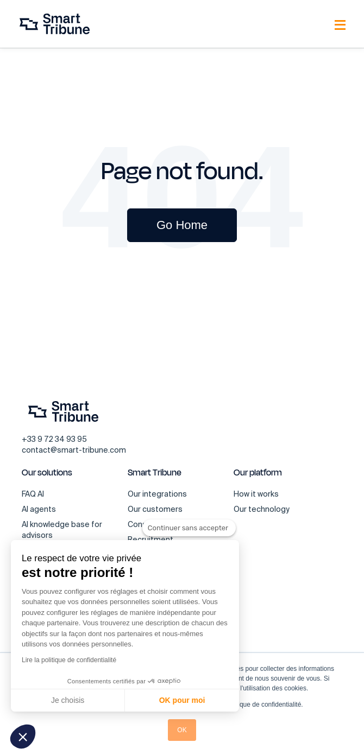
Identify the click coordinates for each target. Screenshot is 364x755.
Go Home (182, 225)
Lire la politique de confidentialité (69, 660)
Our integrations (157, 494)
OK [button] (181, 730)
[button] (23, 737)
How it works (256, 494)
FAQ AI (33, 494)
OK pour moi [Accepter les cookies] (182, 700)
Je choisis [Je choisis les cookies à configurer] (67, 700)
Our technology (262, 509)
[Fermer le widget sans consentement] (189, 528)
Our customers (155, 509)
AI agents (39, 509)
